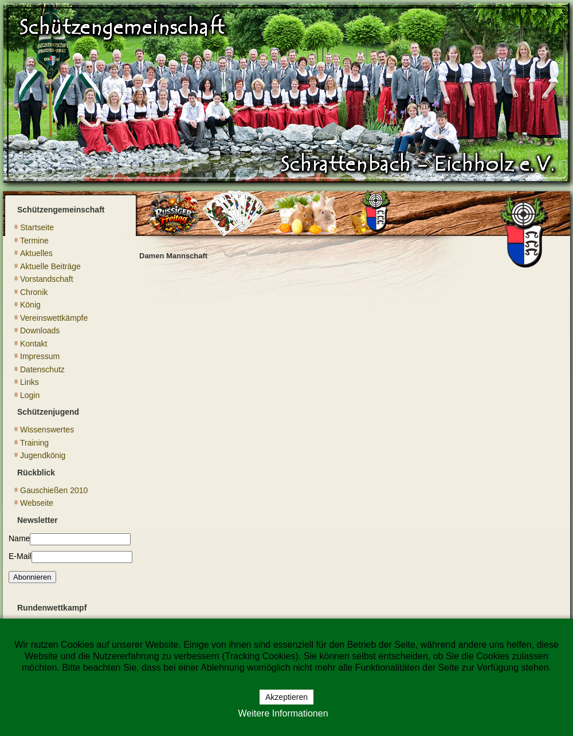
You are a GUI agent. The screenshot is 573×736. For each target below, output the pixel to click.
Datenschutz (42, 369)
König (30, 304)
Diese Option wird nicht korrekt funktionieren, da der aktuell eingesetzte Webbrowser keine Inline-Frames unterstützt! (343, 472)
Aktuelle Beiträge (50, 266)
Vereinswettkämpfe (54, 317)
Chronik (34, 292)
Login (30, 395)
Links (29, 382)
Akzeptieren (286, 697)
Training (34, 442)
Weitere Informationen (283, 713)
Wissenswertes (47, 429)
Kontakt (33, 343)
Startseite (37, 227)
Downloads (40, 330)
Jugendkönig (42, 455)
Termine (34, 240)
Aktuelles (36, 253)
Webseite (36, 502)
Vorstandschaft (46, 279)
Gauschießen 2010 (54, 490)
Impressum (40, 356)
